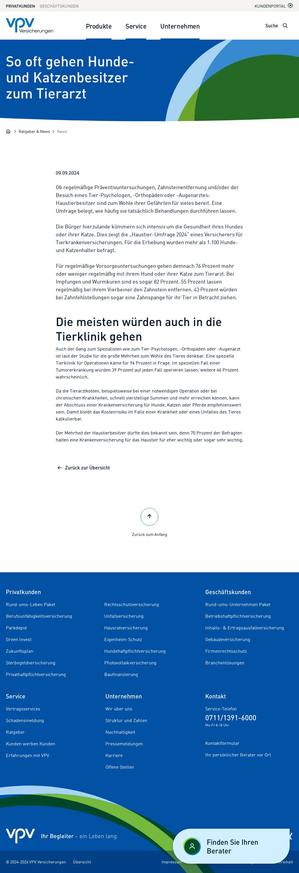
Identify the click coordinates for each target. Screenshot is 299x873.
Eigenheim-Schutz (123, 639)
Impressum (171, 861)
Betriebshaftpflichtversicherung (238, 616)
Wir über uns (118, 709)
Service (136, 25)
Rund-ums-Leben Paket (30, 604)
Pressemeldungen (124, 744)
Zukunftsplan (19, 651)
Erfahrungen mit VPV (27, 755)
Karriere (114, 755)
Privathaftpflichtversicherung (36, 674)
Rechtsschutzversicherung (131, 604)
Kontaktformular (222, 743)
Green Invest (19, 639)
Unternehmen (180, 25)
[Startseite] (8, 131)
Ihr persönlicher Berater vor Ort (238, 755)
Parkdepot (16, 628)
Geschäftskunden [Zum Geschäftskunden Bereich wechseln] (59, 5)
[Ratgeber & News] (34, 131)
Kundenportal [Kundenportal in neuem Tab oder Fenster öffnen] (274, 5)
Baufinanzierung (121, 674)
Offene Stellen (119, 767)
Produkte (99, 25)
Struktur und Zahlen (126, 720)
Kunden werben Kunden (30, 744)
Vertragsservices (23, 709)
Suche (271, 25)
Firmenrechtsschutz (226, 651)
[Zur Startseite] (29, 26)
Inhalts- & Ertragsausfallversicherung (244, 628)
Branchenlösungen (224, 663)
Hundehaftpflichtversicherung (135, 651)
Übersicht (82, 861)
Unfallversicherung (124, 616)
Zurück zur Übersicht (83, 467)
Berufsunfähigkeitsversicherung (39, 616)
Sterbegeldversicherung (30, 663)
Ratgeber (15, 732)
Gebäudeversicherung (227, 639)
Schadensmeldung (25, 720)
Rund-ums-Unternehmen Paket (237, 604)
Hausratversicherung (126, 628)
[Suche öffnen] (285, 25)
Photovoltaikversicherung (130, 663)
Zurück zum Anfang (149, 521)
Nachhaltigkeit (120, 732)
